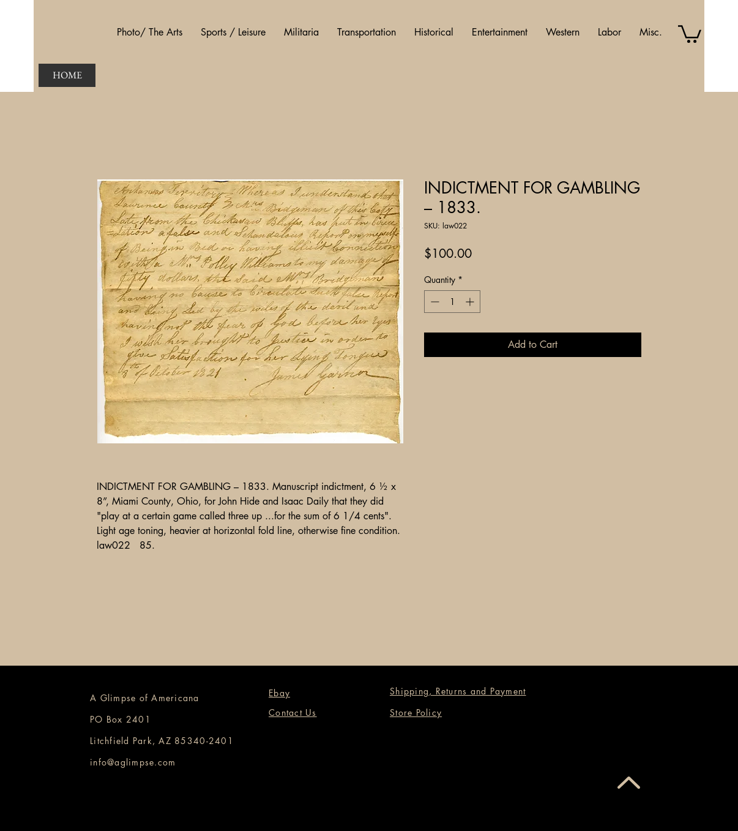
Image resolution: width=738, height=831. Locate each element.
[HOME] (67, 75)
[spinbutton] (452, 301)
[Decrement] (433, 301)
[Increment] (471, 301)
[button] (150, 32)
